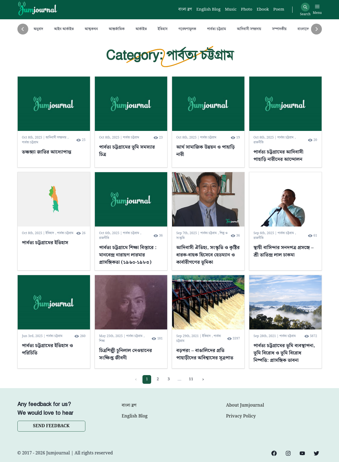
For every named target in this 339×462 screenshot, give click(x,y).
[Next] (316, 29)
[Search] (305, 7)
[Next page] (203, 379)
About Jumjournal (245, 405)
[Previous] (22, 29)
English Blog (135, 416)
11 (191, 379)
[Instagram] (288, 453)
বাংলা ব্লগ (129, 405)
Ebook (263, 10)
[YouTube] (302, 453)
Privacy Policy (241, 416)
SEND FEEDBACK (51, 426)
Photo (246, 10)
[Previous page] (136, 379)
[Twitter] (316, 453)
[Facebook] (274, 453)
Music (231, 10)
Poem (278, 10)
